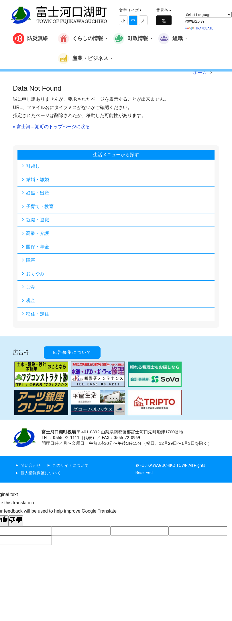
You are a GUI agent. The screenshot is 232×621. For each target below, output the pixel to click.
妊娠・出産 (37, 193)
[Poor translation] (15, 520)
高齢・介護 (37, 233)
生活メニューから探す (116, 154)
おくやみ (35, 273)
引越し (33, 166)
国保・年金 (37, 246)
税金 (30, 300)
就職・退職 (37, 219)
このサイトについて (70, 465)
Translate (199, 28)
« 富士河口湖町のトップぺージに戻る (51, 126)
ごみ (30, 287)
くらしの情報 (80, 38)
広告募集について (72, 352)
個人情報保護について (41, 473)
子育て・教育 (40, 206)
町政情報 (130, 38)
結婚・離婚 (37, 179)
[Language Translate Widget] (208, 14)
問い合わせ (31, 465)
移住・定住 (37, 314)
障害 (30, 260)
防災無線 (30, 38)
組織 (170, 38)
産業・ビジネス (83, 58)
